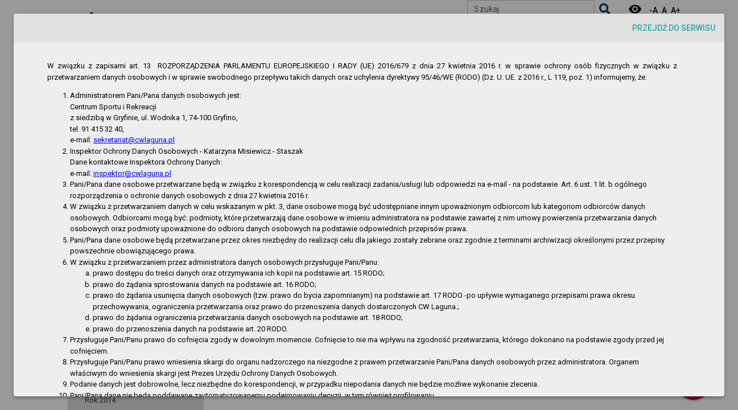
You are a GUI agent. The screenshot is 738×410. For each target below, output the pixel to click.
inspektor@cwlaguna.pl (132, 173)
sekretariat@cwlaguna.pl (134, 140)
